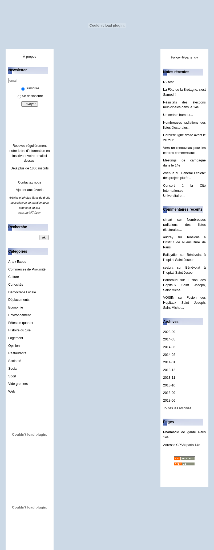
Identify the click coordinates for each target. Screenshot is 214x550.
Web (11, 391)
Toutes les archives (177, 408)
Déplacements (19, 300)
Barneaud (170, 280)
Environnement (19, 315)
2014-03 (169, 347)
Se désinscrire (30, 96)
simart (167, 220)
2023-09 (169, 332)
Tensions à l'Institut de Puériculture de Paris (184, 242)
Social (12, 368)
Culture (13, 277)
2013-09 (169, 393)
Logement (15, 338)
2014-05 (169, 339)
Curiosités (15, 284)
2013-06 (169, 400)
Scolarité (14, 361)
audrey (168, 237)
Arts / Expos (17, 262)
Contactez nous (29, 182)
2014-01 (169, 362)
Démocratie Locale (22, 292)
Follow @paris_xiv (184, 57)
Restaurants (17, 353)
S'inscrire (30, 88)
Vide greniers (18, 384)
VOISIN (168, 297)
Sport (12, 376)
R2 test (168, 82)
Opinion (14, 346)
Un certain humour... (178, 115)
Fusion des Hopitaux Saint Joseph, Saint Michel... (184, 285)
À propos (29, 57)
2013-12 (169, 370)
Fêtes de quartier (20, 323)
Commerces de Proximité (27, 269)
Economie (15, 307)
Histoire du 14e (19, 330)
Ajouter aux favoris (29, 190)
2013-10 (169, 385)
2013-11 (169, 378)
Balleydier (170, 255)
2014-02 (169, 355)
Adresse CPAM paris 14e (181, 445)
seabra (168, 267)
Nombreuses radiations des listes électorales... (184, 224)
